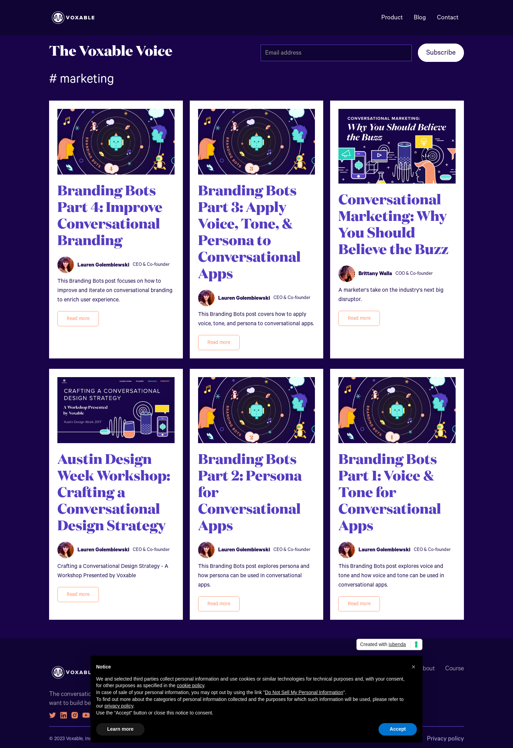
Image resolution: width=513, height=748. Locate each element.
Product (392, 17)
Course (454, 672)
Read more (78, 318)
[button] (413, 666)
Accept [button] (398, 729)
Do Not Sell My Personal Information (304, 692)
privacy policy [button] (118, 706)
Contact (447, 17)
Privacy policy (445, 742)
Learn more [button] (120, 729)
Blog (420, 17)
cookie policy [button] (190, 685)
